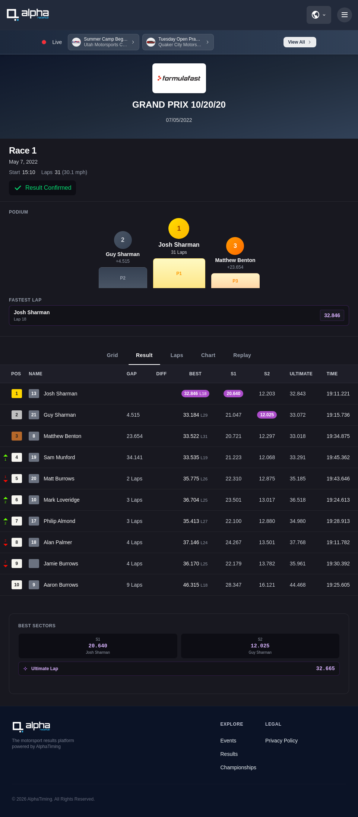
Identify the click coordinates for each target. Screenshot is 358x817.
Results (229, 754)
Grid (112, 358)
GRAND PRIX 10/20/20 (179, 105)
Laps (177, 358)
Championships (239, 767)
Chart (208, 358)
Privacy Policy (281, 741)
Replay (242, 358)
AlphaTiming (40, 799)
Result (144, 358)
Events (229, 741)
